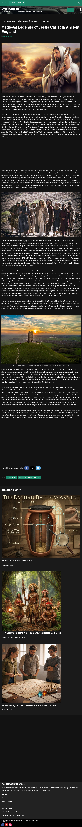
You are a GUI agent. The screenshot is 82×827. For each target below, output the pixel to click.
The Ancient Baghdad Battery (17, 564)
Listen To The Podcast (9, 812)
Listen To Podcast (17, 3)
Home (3, 21)
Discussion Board (7, 808)
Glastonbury (11, 481)
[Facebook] (2, 824)
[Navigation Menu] (78, 9)
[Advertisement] (41, 155)
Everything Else (20, 641)
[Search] (79, 3)
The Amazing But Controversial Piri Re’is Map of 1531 (29, 709)
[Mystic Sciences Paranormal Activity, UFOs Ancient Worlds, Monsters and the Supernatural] (22, 10)
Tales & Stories (11, 21)
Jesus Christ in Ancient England (29, 481)
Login (71, 10)
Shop (3, 805)
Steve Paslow (7, 36)
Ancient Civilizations (8, 569)
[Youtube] (6, 824)
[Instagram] (10, 824)
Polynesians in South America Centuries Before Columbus (31, 636)
